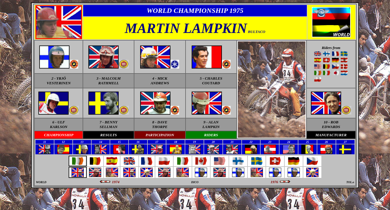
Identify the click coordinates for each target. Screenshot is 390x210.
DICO (194, 182)
